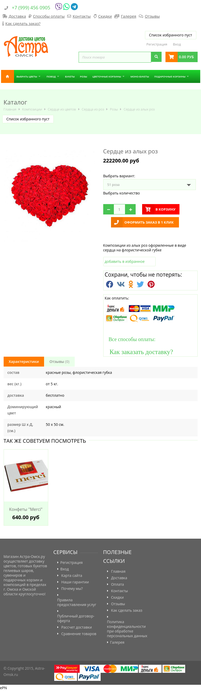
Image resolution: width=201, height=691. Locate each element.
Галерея (128, 16)
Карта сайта (71, 575)
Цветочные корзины (106, 76)
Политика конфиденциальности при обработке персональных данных (127, 629)
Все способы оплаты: (130, 339)
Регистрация (157, 44)
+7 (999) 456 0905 (31, 7)
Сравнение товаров (78, 633)
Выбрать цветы (27, 76)
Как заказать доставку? (139, 351)
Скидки (105, 16)
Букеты (70, 76)
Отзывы (152, 16)
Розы (83, 76)
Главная (7, 76)
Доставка (17, 16)
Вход (177, 44)
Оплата (117, 584)
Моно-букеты (139, 76)
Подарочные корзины (169, 76)
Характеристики (24, 361)
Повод (51, 76)
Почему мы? (72, 588)
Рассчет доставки (76, 627)
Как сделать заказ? (22, 23)
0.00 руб (186, 56)
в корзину (166, 209)
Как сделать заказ (126, 610)
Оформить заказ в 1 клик (149, 222)
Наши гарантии (75, 582)
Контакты (82, 16)
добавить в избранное (125, 261)
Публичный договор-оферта (76, 618)
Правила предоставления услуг (76, 602)
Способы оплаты (49, 16)
